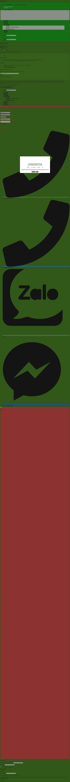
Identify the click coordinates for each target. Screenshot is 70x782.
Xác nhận (33, 171)
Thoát (37, 171)
